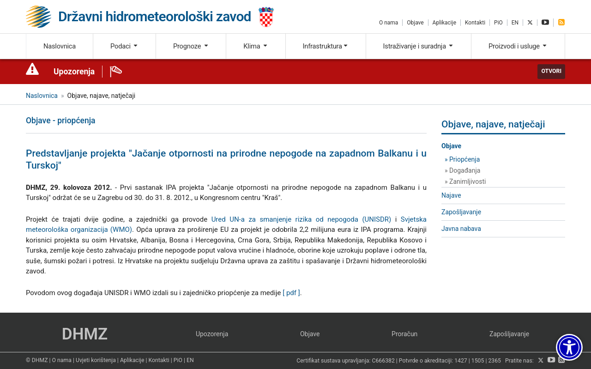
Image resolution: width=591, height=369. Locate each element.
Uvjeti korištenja (96, 360)
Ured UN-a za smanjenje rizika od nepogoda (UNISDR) (301, 219)
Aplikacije (444, 22)
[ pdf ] (291, 293)
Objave (415, 22)
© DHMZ (37, 360)
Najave (451, 195)
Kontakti (475, 22)
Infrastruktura (326, 46)
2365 (494, 360)
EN (515, 22)
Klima (255, 46)
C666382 (383, 360)
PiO (498, 22)
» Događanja (462, 170)
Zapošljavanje (461, 212)
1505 (477, 360)
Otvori (551, 71)
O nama (388, 22)
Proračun (404, 334)
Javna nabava (461, 228)
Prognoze (191, 46)
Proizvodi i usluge (518, 46)
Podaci (124, 46)
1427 (460, 360)
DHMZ (85, 334)
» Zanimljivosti (465, 181)
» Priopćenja (462, 159)
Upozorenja (74, 71)
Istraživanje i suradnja (418, 46)
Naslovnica (59, 46)
